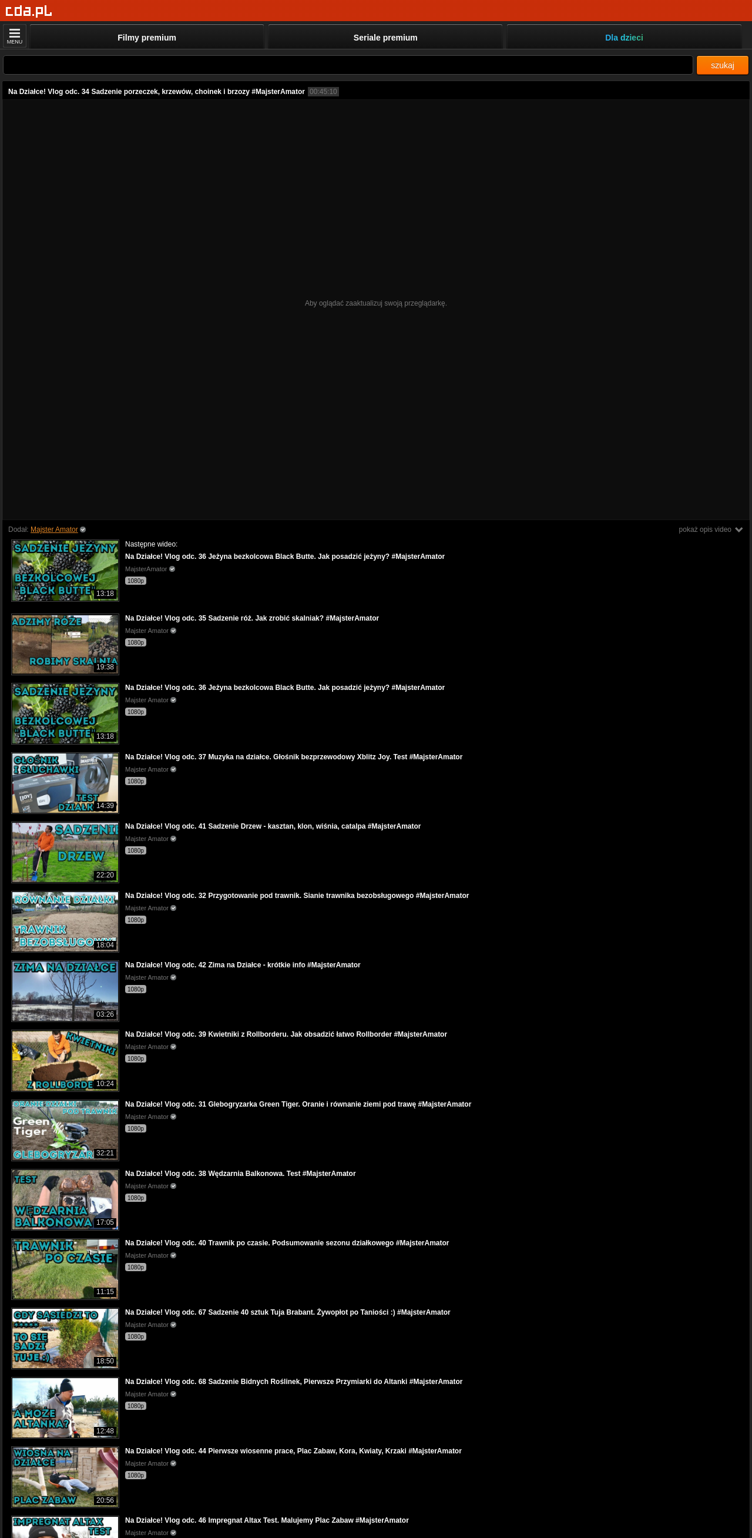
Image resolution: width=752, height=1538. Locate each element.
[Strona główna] (29, 11)
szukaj (722, 65)
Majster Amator (54, 529)
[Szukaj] (348, 65)
